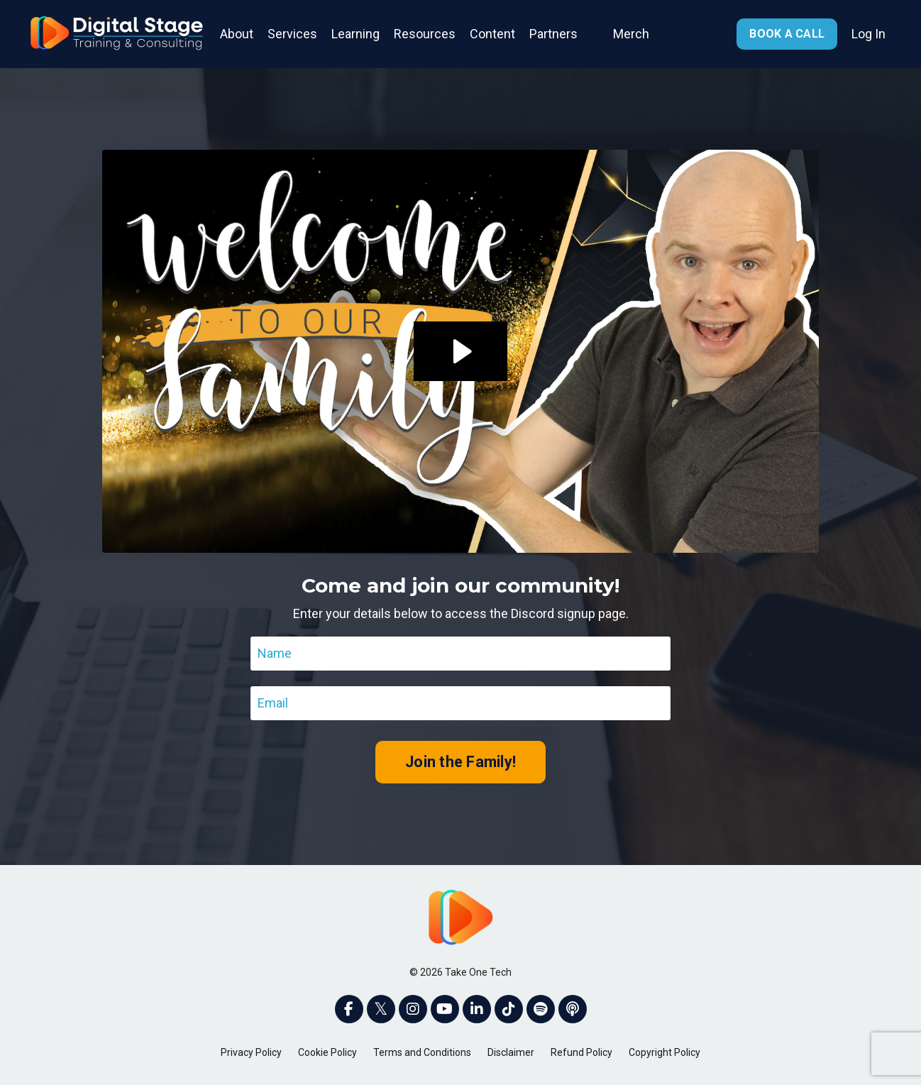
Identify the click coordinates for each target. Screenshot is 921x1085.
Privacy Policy (251, 1052)
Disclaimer (510, 1052)
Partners (553, 33)
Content (492, 33)
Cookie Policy (327, 1052)
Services (292, 33)
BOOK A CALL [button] (787, 33)
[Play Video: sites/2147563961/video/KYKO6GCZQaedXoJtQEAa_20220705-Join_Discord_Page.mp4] (460, 351)
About (236, 33)
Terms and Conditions (422, 1052)
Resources (425, 33)
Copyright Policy (664, 1052)
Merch (631, 33)
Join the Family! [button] (460, 762)
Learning (355, 33)
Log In (868, 33)
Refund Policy (581, 1052)
